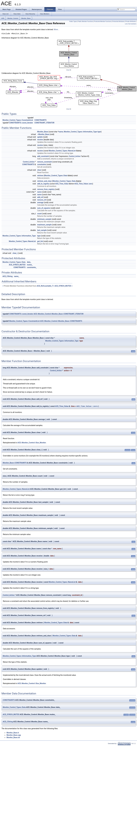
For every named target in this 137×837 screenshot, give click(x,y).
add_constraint (43, 156)
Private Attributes (130, 21)
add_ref (40, 197)
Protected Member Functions (102, 21)
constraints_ (32, 267)
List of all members (130, 24)
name (61, 132)
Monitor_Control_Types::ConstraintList (18, 120)
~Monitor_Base (43, 134)
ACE (2, 18)
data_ (29, 262)
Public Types (73, 21)
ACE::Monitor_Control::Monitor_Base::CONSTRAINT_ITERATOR (59, 314)
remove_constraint (44, 162)
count (39, 214)
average (40, 202)
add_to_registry (43, 184)
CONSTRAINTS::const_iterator (21, 123)
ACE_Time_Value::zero (83, 184)
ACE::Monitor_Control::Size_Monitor (31, 443)
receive (40, 140)
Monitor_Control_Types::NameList (62, 151)
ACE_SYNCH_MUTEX (17, 265)
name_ (16, 276)
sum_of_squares (43, 208)
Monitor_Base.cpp (14, 735)
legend (69, 70)
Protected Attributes (118, 21)
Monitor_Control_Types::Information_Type (80, 132)
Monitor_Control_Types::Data (55, 176)
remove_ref (41, 200)
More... (56, 29)
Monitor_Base (26, 18)
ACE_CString (8, 276)
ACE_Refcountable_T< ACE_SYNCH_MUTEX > (54, 286)
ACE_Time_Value (62, 184)
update (40, 137)
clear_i (15, 253)
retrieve (40, 176)
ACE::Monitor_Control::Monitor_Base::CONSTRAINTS (61, 321)
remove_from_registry (46, 189)
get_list (40, 241)
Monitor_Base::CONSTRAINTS (15, 463)
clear (39, 170)
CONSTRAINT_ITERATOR (44, 123)
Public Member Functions (85, 21)
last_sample (42, 230)
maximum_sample (44, 225)
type (99, 132)
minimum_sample (44, 219)
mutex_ (30, 265)
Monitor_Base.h (13, 733)
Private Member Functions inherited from (37, 286)
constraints (41, 164)
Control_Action (74, 156)
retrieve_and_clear (44, 181)
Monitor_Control (12, 18)
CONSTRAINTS (40, 120)
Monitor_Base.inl (13, 737)
